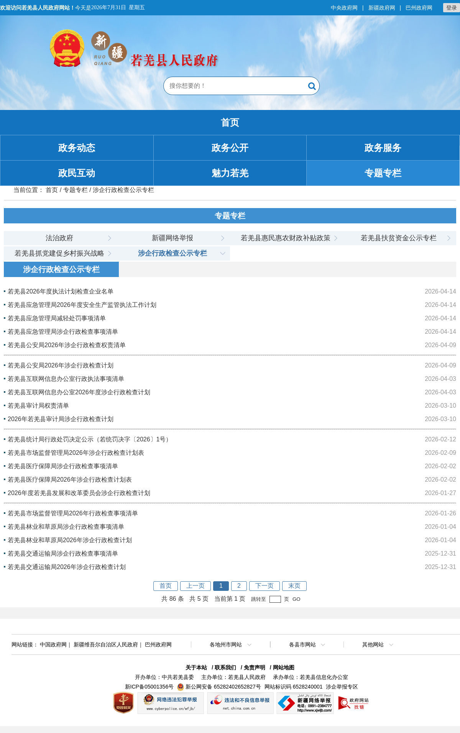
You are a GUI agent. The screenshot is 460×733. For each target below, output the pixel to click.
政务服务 (383, 148)
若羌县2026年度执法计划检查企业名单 (60, 291)
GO (296, 599)
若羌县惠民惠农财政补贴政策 (285, 238)
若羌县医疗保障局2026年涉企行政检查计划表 (70, 479)
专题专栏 (383, 173)
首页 (230, 122)
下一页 (264, 585)
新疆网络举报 (172, 238)
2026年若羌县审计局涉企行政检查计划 (60, 419)
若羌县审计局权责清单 (38, 405)
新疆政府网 (381, 8)
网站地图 (283, 667)
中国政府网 (53, 644)
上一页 (195, 585)
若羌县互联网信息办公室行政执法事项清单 (66, 379)
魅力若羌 (230, 173)
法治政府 (59, 238)
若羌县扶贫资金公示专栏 (399, 238)
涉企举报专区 (342, 687)
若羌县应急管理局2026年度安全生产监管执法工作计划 (82, 305)
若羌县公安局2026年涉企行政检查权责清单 (67, 345)
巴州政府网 (419, 8)
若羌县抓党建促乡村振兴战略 (59, 253)
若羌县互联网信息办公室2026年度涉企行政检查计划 (79, 392)
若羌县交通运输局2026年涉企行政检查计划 (67, 567)
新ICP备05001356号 (149, 687)
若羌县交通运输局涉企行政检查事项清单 (63, 553)
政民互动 (76, 173)
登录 (451, 8)
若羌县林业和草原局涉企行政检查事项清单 (66, 526)
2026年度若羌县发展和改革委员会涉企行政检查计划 (79, 493)
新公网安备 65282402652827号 (223, 687)
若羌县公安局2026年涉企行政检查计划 (60, 365)
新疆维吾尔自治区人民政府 (106, 644)
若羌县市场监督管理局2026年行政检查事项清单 (73, 513)
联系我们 (225, 667)
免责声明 (254, 667)
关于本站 (196, 667)
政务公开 (230, 148)
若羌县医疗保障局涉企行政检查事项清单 (63, 466)
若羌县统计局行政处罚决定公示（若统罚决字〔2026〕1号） (90, 439)
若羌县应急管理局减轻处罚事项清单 (57, 318)
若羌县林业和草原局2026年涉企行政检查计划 (70, 540)
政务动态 (76, 148)
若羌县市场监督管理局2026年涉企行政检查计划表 (76, 452)
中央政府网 (344, 8)
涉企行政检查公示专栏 (172, 253)
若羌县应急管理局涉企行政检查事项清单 (63, 331)
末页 (294, 585)
